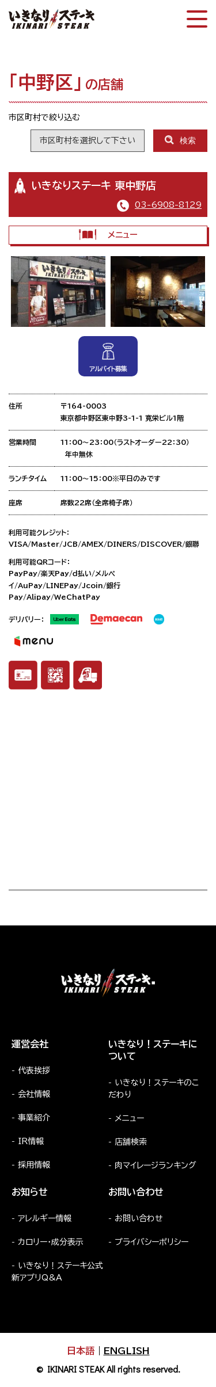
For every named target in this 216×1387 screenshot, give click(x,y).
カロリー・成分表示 (51, 1242)
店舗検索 (131, 1142)
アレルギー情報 (44, 1218)
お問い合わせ (139, 1218)
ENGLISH (127, 1350)
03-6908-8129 (168, 205)
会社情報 (34, 1094)
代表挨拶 (34, 1070)
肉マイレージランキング (155, 1165)
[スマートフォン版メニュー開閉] (197, 19)
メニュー (108, 234)
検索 (180, 140)
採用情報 (34, 1165)
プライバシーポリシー (151, 1242)
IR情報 (31, 1141)
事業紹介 (34, 1118)
